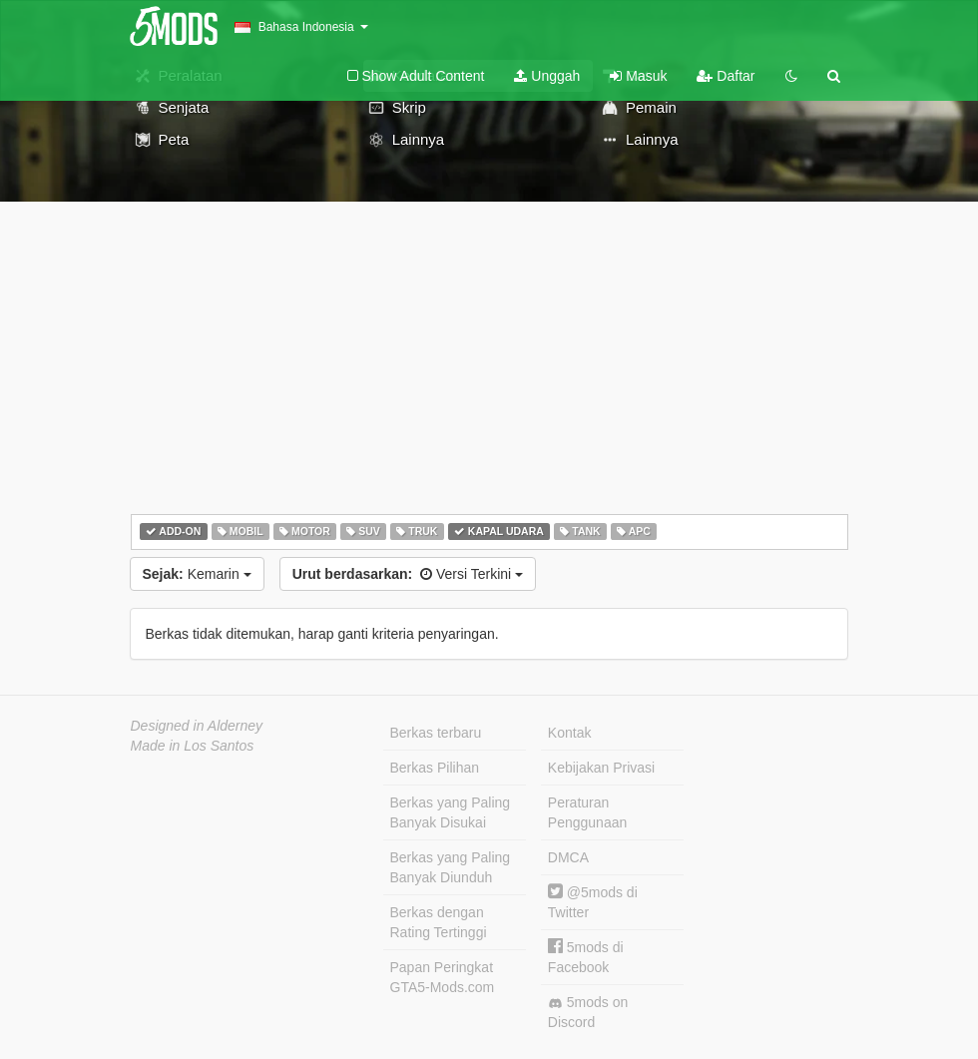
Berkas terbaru (436, 733)
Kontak (570, 733)
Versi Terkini (407, 574)
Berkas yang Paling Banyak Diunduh (450, 867)
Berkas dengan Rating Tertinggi (438, 922)
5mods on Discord (588, 1012)
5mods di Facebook (586, 956)
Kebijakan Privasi (601, 768)
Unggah (547, 76)
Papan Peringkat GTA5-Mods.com (442, 977)
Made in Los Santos (192, 746)
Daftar (725, 76)
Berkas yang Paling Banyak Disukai (450, 812)
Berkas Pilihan (435, 768)
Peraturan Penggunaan (587, 812)
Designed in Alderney (197, 726)
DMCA (568, 857)
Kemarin (197, 574)
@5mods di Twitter (593, 901)
